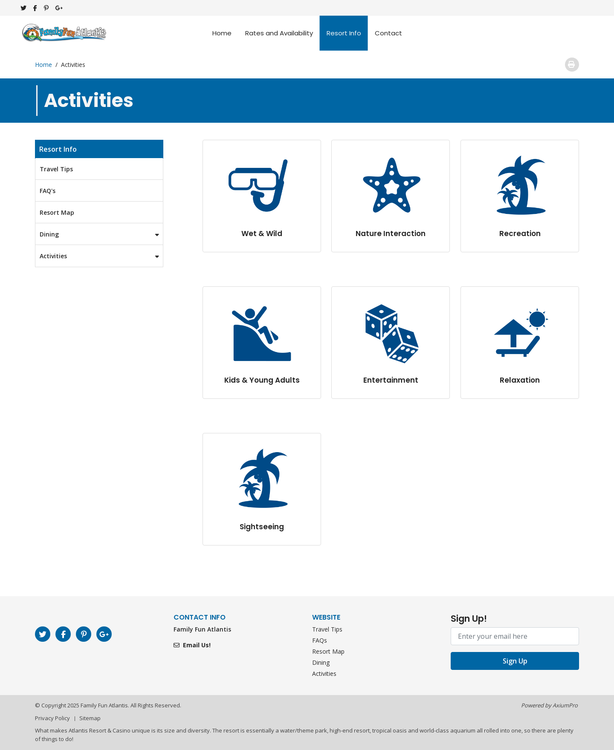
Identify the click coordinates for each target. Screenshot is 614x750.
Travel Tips (56, 169)
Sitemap (90, 718)
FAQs (319, 640)
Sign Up (515, 661)
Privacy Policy (52, 718)
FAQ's (47, 191)
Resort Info (344, 33)
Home (222, 33)
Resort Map (57, 212)
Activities (101, 256)
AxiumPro (565, 705)
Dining (101, 234)
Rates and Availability (279, 33)
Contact (388, 33)
